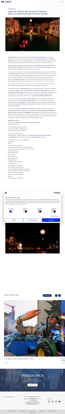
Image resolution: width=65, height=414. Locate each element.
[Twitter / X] (56, 401)
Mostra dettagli (54, 216)
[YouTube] (59, 401)
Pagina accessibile (13, 410)
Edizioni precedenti (51, 410)
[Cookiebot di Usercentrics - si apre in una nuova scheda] (54, 193)
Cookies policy (41, 410)
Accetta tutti (51, 220)
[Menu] (63, 2)
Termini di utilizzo (23, 410)
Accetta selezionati (32, 220)
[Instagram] (48, 401)
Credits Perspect (32, 412)
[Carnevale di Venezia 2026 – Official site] (6, 2)
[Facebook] (52, 401)
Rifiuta (13, 220)
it (60, 1)
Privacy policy (33, 410)
